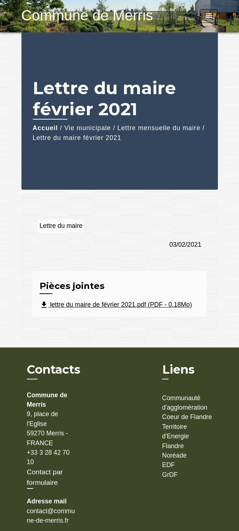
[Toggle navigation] (209, 16)
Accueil (45, 128)
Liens (178, 369)
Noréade (174, 455)
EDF (168, 464)
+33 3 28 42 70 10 (48, 457)
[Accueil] (66, 16)
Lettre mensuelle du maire (158, 128)
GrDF (170, 474)
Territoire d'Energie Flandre (175, 436)
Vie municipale (87, 128)
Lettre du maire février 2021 (77, 137)
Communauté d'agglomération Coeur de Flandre (187, 407)
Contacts (53, 370)
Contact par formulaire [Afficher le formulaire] (45, 477)
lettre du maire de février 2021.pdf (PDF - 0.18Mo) (116, 305)
